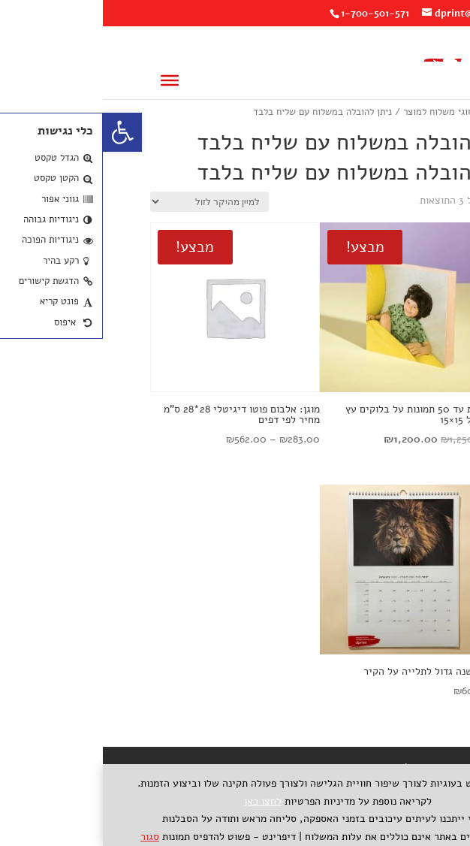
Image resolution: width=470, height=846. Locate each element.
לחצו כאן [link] (160, 801)
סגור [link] (47, 836)
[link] (19, 132)
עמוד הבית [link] (402, 112)
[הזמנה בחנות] (106, 202)
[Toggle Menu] (67, 80)
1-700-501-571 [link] (272, 13)
